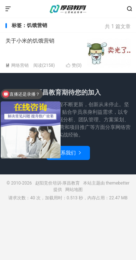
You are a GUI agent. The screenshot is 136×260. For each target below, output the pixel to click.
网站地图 (74, 189)
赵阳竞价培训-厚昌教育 (68, 9)
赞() (74, 65)
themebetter (117, 183)
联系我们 (68, 153)
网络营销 (17, 65)
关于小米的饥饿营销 (29, 41)
